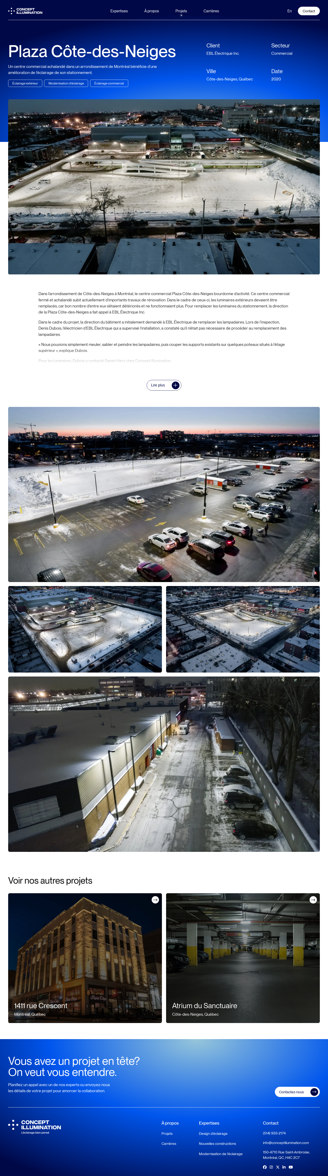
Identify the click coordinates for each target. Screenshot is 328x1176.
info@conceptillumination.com (286, 1142)
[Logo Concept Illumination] (25, 11)
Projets (181, 11)
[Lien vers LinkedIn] (284, 1167)
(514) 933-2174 (274, 1133)
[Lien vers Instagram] (271, 1167)
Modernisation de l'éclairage (221, 1154)
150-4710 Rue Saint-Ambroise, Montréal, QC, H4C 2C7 (286, 1155)
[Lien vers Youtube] (291, 1167)
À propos (151, 11)
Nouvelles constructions (217, 1143)
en (289, 11)
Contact (309, 11)
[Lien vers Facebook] (264, 1167)
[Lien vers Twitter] (277, 1167)
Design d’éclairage (213, 1133)
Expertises (119, 11)
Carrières (211, 11)
